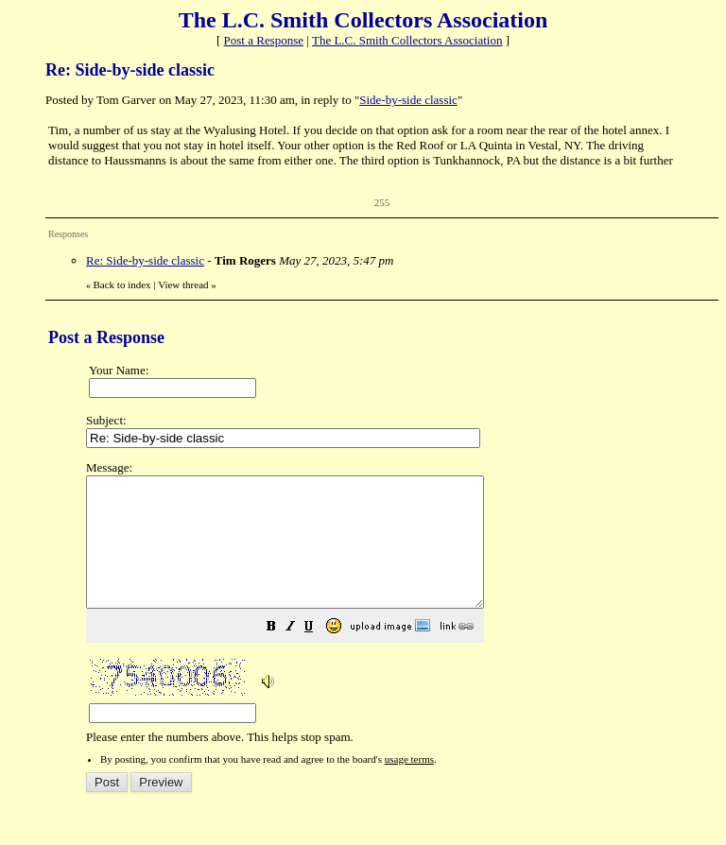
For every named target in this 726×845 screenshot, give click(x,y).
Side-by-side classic (408, 100)
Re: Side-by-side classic (145, 260)
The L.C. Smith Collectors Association (407, 40)
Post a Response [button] (264, 40)
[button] (318, 654)
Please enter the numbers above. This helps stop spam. (397, 615)
